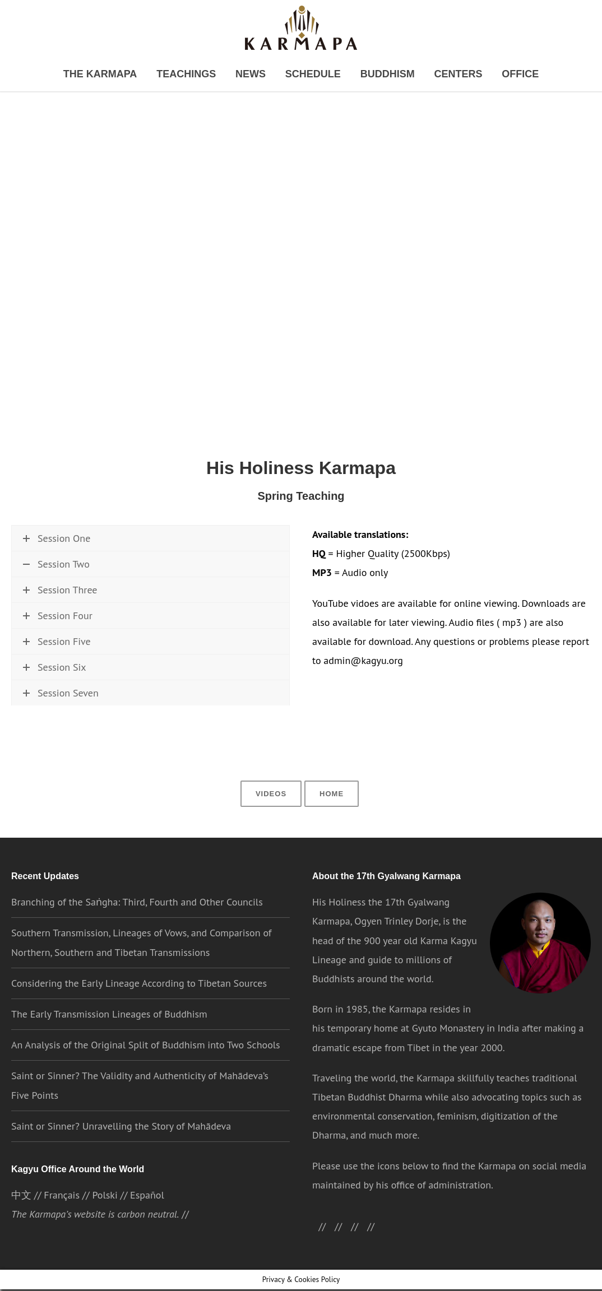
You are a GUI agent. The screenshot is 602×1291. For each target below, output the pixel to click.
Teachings (198, 74)
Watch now (46, 598)
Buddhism (376, 74)
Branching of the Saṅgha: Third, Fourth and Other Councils (136, 923)
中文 (21, 1217)
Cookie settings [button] (432, 1272)
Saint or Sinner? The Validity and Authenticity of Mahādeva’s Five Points (138, 1106)
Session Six (54, 706)
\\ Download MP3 (187, 598)
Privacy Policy (367, 1272)
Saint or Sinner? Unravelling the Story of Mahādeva (121, 1147)
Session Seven (60, 732)
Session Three (59, 629)
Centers (439, 74)
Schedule (311, 74)
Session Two (56, 567)
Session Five (56, 680)
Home (330, 814)
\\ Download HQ (109, 598)
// (362, 1247)
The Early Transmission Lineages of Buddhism (109, 1035)
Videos (272, 814)
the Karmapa (399, 1030)
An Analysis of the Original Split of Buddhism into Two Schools (146, 1066)
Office (494, 74)
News (255, 74)
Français (61, 1217)
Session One (56, 542)
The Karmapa (124, 74)
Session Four (57, 654)
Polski (104, 1217)
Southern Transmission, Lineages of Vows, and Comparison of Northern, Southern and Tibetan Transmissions (141, 963)
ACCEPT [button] (493, 1273)
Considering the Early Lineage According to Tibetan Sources (138, 1004)
